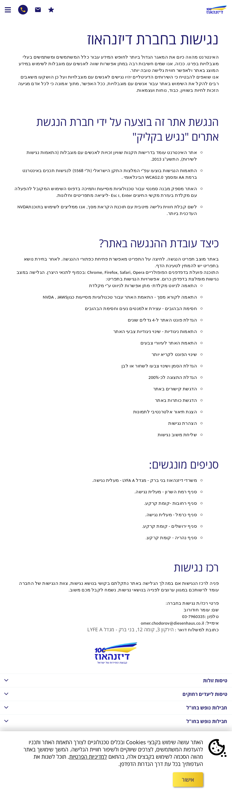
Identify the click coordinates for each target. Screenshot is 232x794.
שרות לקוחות (38, 9)
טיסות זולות (113, 680)
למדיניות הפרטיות (88, 756)
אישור (188, 779)
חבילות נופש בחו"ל (113, 707)
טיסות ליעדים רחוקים (113, 693)
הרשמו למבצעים (51, 9)
